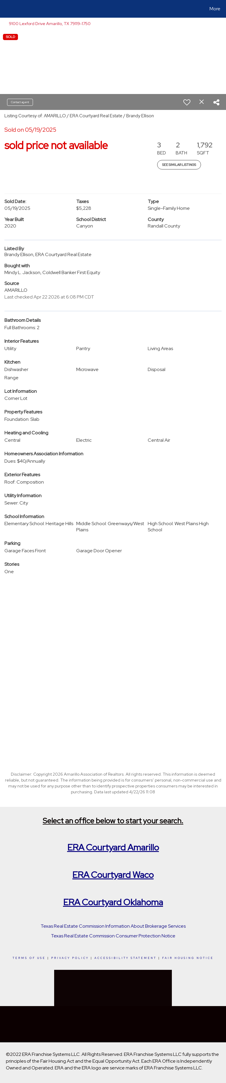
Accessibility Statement (125, 958)
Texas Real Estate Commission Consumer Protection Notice (113, 936)
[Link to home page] (6, 9)
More (215, 9)
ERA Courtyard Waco (113, 875)
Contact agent (20, 102)
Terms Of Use (29, 958)
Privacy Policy (70, 958)
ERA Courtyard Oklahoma (113, 902)
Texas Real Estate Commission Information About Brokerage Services (113, 926)
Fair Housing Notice (188, 958)
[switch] (187, 102)
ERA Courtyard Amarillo (113, 847)
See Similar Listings (179, 165)
